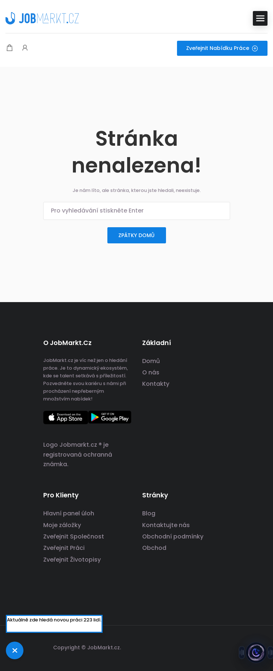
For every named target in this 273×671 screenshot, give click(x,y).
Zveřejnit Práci (64, 548)
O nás (150, 372)
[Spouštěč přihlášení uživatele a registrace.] (25, 48)
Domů (151, 361)
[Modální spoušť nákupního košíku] (9, 48)
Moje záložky (62, 525)
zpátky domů (136, 235)
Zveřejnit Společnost (73, 536)
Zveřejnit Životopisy (72, 559)
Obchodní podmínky (172, 536)
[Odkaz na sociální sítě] (223, 646)
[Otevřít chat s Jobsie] (256, 653)
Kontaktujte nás (166, 525)
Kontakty (155, 384)
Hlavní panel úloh (68, 513)
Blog (148, 513)
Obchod (154, 548)
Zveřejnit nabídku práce (222, 48)
